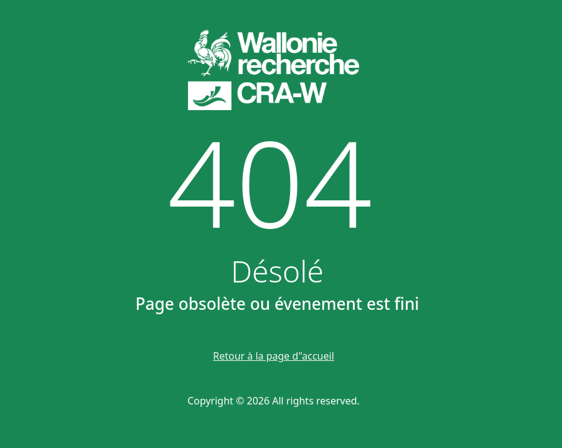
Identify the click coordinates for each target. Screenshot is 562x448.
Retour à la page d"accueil (273, 356)
